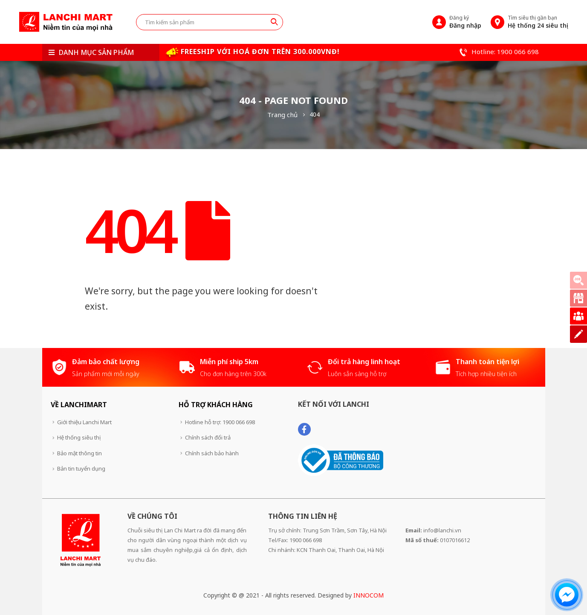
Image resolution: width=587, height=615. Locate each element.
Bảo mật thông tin (79, 453)
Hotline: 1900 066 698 (498, 51)
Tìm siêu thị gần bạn (538, 21)
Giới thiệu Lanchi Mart (84, 422)
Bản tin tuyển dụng (81, 468)
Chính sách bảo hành (212, 453)
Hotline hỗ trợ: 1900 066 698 (220, 422)
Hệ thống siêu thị (79, 437)
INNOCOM (368, 595)
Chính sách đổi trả (208, 437)
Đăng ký (465, 21)
